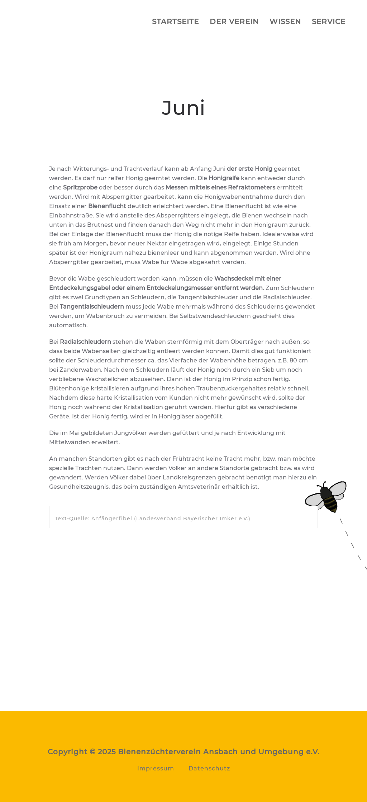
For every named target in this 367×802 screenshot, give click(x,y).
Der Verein (234, 21)
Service (328, 21)
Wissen (285, 21)
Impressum (155, 768)
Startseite (175, 21)
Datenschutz (209, 768)
